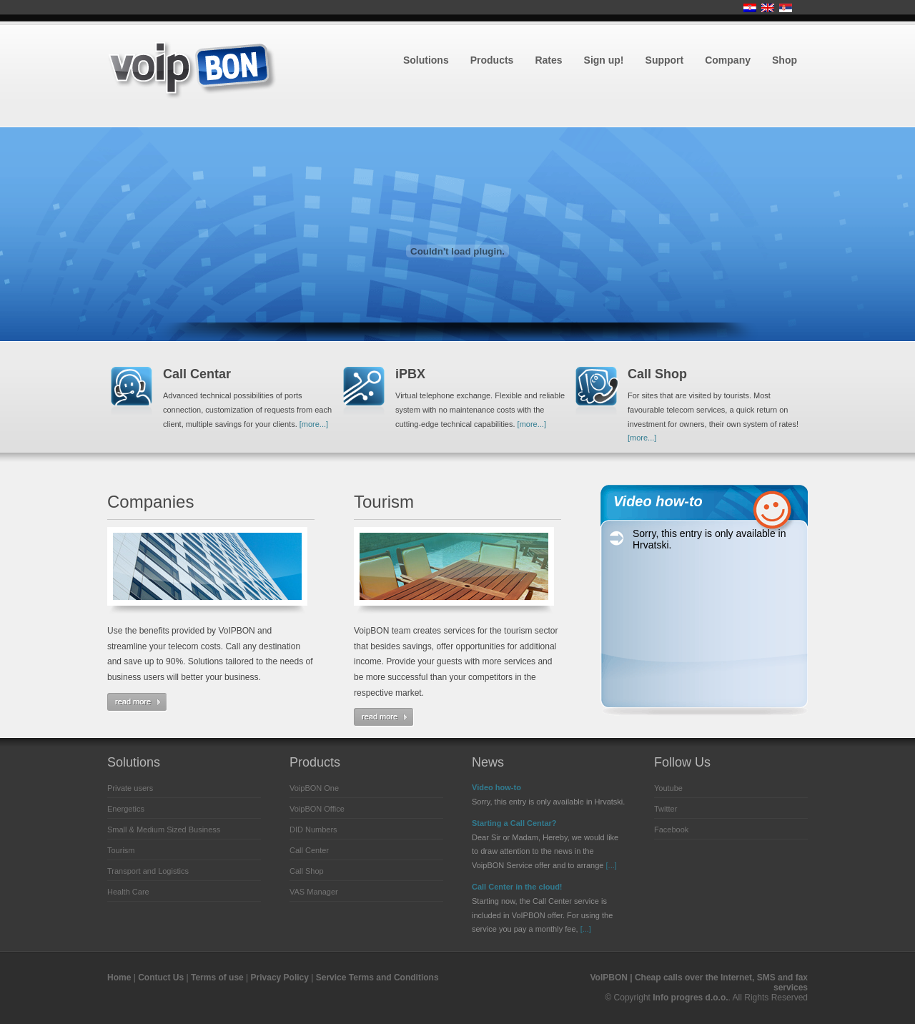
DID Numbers (313, 829)
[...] (611, 865)
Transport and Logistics (148, 871)
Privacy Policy (280, 978)
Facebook (671, 829)
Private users (130, 788)
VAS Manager (314, 891)
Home (119, 978)
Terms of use (217, 978)
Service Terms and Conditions (377, 978)
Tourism (121, 850)
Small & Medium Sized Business (163, 829)
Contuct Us (161, 978)
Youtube (668, 788)
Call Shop (307, 871)
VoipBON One (314, 788)
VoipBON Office (317, 808)
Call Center (309, 850)
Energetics (125, 808)
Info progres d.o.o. (690, 998)
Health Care (128, 891)
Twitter (665, 808)
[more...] (314, 424)
